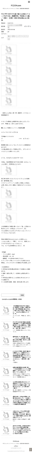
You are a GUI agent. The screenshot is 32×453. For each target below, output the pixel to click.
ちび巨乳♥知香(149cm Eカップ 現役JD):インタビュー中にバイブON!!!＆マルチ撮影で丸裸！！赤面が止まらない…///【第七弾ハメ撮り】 (21, 385)
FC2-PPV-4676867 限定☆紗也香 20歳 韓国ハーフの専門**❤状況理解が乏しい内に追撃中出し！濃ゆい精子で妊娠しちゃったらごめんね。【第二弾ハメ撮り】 (22, 325)
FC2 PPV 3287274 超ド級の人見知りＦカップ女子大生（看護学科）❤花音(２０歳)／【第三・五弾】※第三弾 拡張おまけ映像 (15, 17)
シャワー (18, 36)
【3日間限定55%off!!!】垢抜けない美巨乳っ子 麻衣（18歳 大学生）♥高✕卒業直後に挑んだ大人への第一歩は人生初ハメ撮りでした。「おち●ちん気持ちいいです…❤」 (22, 309)
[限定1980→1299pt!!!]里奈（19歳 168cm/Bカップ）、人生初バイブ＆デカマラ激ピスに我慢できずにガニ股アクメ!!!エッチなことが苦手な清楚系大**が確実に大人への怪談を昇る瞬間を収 (22, 400)
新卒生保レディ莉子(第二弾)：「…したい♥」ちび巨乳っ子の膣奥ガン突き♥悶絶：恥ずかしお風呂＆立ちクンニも (21, 339)
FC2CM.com (16, 5)
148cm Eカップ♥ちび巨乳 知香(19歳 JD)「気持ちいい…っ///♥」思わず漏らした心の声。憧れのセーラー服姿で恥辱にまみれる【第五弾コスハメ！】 (22, 414)
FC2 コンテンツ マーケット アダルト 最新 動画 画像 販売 (16, 443)
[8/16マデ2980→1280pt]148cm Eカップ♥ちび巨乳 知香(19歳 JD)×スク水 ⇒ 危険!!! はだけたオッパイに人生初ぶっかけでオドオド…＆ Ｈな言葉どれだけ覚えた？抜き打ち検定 (22, 429)
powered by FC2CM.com (18, 451)
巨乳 (13, 36)
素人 (9, 36)
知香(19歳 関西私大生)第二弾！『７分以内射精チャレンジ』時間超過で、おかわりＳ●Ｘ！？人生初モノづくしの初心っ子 (22, 370)
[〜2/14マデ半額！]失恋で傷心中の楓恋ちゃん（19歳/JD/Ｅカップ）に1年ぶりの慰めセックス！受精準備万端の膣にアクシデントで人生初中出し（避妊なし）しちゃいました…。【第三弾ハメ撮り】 (22, 356)
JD (8, 39)
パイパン (25, 36)
